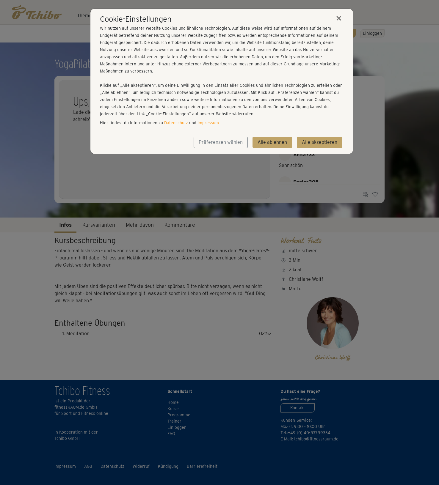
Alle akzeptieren (319, 142)
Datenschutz (176, 122)
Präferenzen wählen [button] (221, 142)
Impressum (208, 122)
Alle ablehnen (272, 142)
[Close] (339, 18)
